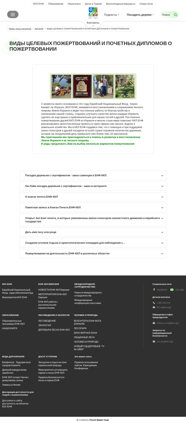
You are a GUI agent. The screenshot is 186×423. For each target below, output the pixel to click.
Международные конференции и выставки (87, 302)
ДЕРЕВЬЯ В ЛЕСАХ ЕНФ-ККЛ (54, 329)
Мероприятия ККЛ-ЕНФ (14, 297)
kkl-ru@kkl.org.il (161, 307)
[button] (95, 14)
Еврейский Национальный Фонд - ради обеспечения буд (17, 291)
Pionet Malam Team (99, 420)
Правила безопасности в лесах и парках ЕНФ (51, 379)
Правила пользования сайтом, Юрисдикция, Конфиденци (86, 365)
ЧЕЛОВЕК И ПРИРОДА (86, 341)
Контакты (93, 23)
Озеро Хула (146, 3)
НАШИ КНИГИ (9, 328)
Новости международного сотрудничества (88, 294)
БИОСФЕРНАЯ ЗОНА (85, 332)
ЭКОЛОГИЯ (44, 325)
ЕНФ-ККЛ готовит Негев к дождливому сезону (15, 379)
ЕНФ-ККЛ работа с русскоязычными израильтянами (48, 304)
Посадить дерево (139, 15)
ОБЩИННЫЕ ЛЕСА (84, 337)
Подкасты (110, 15)
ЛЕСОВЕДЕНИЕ (47, 320)
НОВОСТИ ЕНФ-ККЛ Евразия (53, 289)
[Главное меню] (12, 14)
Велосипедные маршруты (120, 3)
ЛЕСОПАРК (80, 328)
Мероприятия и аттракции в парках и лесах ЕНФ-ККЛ (52, 371)
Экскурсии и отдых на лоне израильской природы (52, 364)
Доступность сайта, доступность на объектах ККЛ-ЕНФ (15, 403)
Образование (55, 3)
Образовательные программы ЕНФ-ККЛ (13, 322)
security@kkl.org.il (162, 341)
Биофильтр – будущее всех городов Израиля (16, 364)
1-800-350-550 (161, 302)
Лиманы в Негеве (11, 384)
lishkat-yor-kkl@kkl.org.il (165, 323)
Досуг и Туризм (93, 3)
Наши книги (74, 3)
